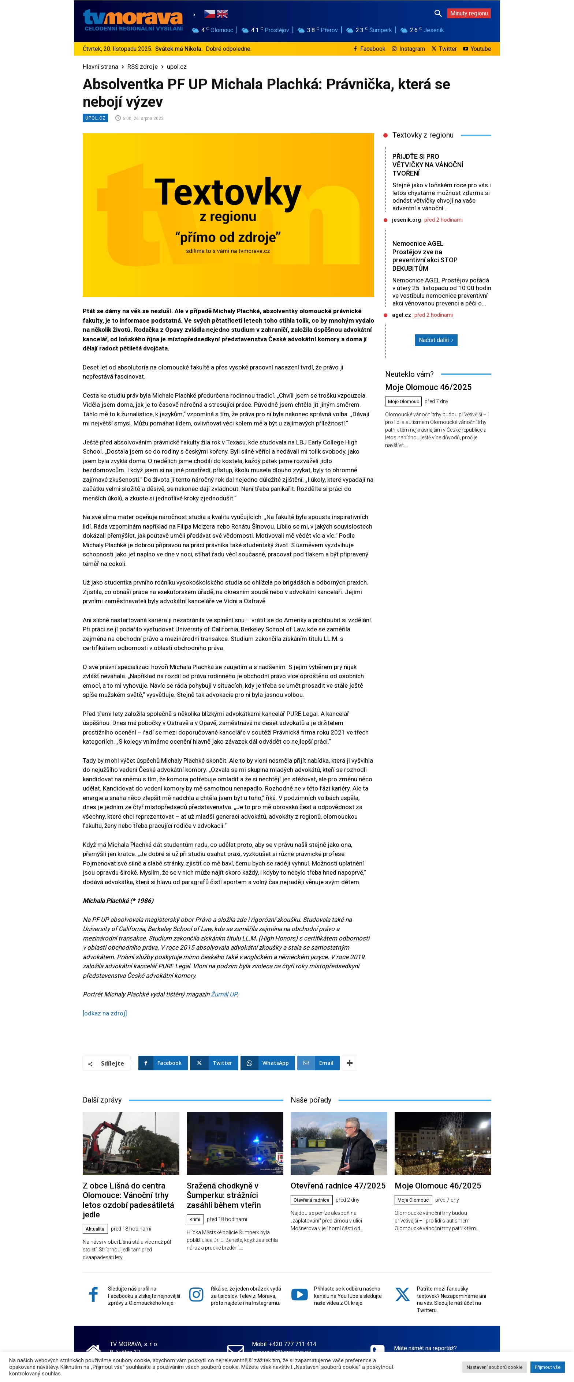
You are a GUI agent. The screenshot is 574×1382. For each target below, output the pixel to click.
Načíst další (436, 340)
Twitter (448, 48)
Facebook (372, 48)
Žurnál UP (223, 994)
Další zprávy (102, 1100)
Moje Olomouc (405, 400)
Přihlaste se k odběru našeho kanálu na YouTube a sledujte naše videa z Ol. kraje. (348, 1282)
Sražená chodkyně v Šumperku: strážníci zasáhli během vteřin (230, 1193)
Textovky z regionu (423, 135)
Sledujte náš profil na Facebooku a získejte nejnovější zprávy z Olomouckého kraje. (144, 1282)
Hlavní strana (100, 66)
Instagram (412, 48)
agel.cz (401, 315)
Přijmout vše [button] (547, 1367)
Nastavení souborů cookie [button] (494, 1367)
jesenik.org (406, 220)
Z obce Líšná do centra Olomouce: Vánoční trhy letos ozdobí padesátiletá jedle (129, 1193)
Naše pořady (311, 1100)
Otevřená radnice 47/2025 (332, 1185)
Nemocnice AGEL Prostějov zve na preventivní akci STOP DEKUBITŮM (427, 256)
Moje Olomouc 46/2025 (422, 386)
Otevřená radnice (314, 1199)
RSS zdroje (142, 66)
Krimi (196, 1215)
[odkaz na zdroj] (105, 1013)
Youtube (481, 48)
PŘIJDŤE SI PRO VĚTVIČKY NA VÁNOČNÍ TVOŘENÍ (429, 164)
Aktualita (96, 1215)
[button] (438, 13)
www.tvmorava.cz (274, 1346)
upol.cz (177, 66)
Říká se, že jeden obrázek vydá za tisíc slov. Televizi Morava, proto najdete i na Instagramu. (246, 1282)
